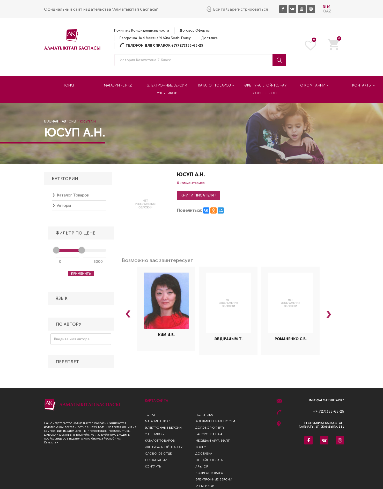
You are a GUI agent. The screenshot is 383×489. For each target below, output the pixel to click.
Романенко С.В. (291, 341)
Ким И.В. (166, 336)
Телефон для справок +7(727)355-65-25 (161, 45)
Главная (51, 121)
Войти (219, 9)
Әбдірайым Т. (228, 341)
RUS (326, 6)
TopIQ (68, 85)
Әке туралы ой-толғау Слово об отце (265, 89)
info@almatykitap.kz (326, 400)
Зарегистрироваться (247, 9)
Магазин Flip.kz (118, 85)
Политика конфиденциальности (141, 30)
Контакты (153, 466)
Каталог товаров (216, 85)
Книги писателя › (198, 197)
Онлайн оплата (209, 460)
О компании (314, 85)
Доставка (209, 38)
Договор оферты (195, 30)
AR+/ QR (201, 466)
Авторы (69, 121)
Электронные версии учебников (167, 89)
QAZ (327, 11)
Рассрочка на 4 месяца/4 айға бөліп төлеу (155, 38)
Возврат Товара (209, 473)
